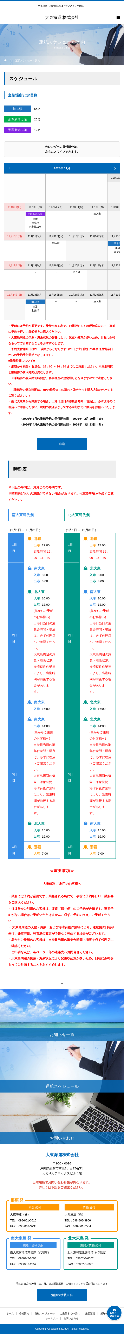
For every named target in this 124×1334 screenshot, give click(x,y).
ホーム (10, 1313)
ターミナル (52, 1318)
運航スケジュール (44, 1313)
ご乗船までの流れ (70, 1313)
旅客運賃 (90, 1313)
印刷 (62, 444)
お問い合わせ (71, 1318)
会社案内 (24, 1313)
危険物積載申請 (62, 1295)
